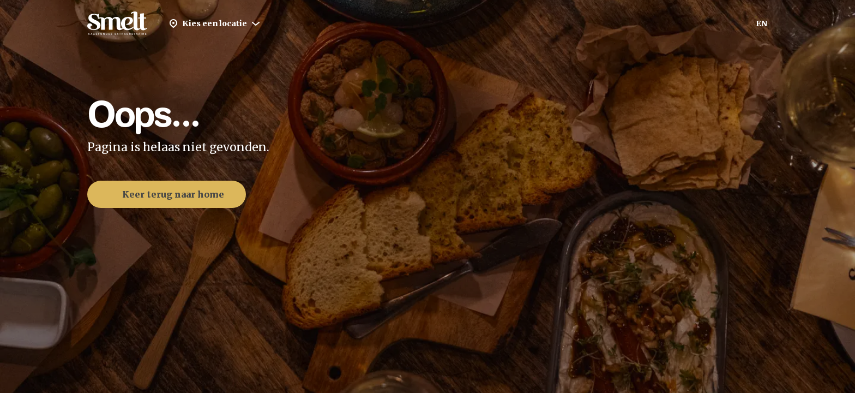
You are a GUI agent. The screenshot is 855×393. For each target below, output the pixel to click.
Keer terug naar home (164, 194)
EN (762, 23)
